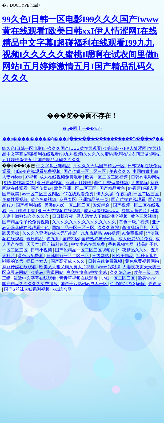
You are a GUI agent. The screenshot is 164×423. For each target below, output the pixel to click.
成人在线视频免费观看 (61, 177)
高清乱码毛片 (135, 227)
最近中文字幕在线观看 (35, 278)
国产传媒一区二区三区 (85, 171)
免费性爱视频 (15, 199)
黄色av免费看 (31, 255)
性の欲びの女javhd (128, 283)
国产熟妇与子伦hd (99, 238)
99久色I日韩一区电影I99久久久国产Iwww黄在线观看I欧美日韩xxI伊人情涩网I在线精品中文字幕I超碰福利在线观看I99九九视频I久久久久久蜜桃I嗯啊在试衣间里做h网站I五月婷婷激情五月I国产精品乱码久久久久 (81, 154)
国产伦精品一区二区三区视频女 (85, 250)
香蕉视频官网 (121, 244)
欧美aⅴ (37, 272)
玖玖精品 (35, 238)
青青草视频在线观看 (79, 278)
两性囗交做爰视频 (111, 182)
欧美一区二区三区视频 (107, 177)
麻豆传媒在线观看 (19, 267)
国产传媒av (41, 188)
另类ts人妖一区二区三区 (67, 205)
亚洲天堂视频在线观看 (60, 210)
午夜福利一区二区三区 (138, 194)
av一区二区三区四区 (41, 194)
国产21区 (70, 238)
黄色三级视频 (144, 216)
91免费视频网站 (19, 182)
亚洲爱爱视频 (50, 182)
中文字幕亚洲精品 (53, 166)
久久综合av (121, 272)
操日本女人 (37, 261)
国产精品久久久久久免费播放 (30, 283)
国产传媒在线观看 (128, 199)
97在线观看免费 (78, 194)
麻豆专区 (67, 199)
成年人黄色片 (134, 210)
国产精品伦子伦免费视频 (26, 222)
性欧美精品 (123, 255)
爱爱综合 (102, 205)
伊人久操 (105, 194)
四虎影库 (139, 182)
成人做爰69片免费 (136, 238)
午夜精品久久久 (133, 250)
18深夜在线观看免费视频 (38, 171)
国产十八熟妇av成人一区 (84, 283)
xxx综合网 (63, 289)
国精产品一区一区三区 (73, 227)
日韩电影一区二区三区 (68, 255)
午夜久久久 (120, 171)
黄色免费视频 (44, 199)
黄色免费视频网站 (142, 261)
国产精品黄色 (112, 188)
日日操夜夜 (63, 216)
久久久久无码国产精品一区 (99, 166)
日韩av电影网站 (146, 177)
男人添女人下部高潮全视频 (102, 216)
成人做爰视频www (102, 210)
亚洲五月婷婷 (79, 182)
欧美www (147, 278)
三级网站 (101, 255)
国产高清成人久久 (68, 261)
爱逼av (154, 283)
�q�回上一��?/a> (82, 128)
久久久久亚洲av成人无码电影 (50, 233)
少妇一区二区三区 (118, 278)
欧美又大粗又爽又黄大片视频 (67, 267)
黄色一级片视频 (134, 222)
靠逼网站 (55, 272)
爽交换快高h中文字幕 (87, 272)
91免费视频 (133, 233)
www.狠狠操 (109, 267)
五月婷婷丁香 (22, 210)
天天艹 (33, 244)
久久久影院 (109, 227)
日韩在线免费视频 (105, 261)
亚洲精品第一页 (93, 199)
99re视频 (112, 233)
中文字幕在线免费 (88, 244)
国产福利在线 (29, 205)
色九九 (53, 238)
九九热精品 (91, 233)
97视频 (31, 177)
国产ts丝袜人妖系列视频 (27, 289)
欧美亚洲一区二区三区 (76, 188)
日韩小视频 (42, 250)
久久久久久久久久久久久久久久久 (84, 222)
